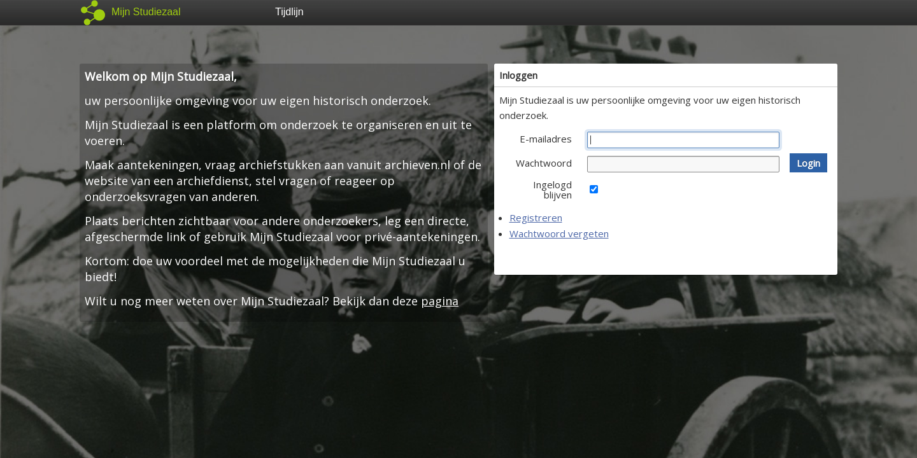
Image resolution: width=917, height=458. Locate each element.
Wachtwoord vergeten (559, 233)
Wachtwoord (544, 162)
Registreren (535, 217)
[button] (808, 162)
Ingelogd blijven (552, 189)
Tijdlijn (289, 11)
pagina (439, 301)
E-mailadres (546, 138)
